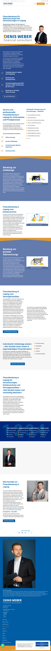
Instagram (5, 613)
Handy (16, 509)
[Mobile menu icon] (47, 4)
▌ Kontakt (4, 637)
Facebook (5, 614)
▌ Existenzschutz (6, 624)
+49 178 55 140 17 (6, 1)
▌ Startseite (5, 619)
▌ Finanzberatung (6, 626)
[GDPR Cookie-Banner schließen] (49, 642)
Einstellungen (21, 645)
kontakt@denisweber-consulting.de (18, 1)
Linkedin (4, 616)
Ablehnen (42, 645)
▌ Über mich (5, 631)
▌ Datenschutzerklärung (7, 642)
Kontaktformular (16, 508)
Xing (4, 615)
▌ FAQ (4, 635)
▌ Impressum (5, 640)
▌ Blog (4, 633)
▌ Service (4, 628)
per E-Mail (7, 509)
